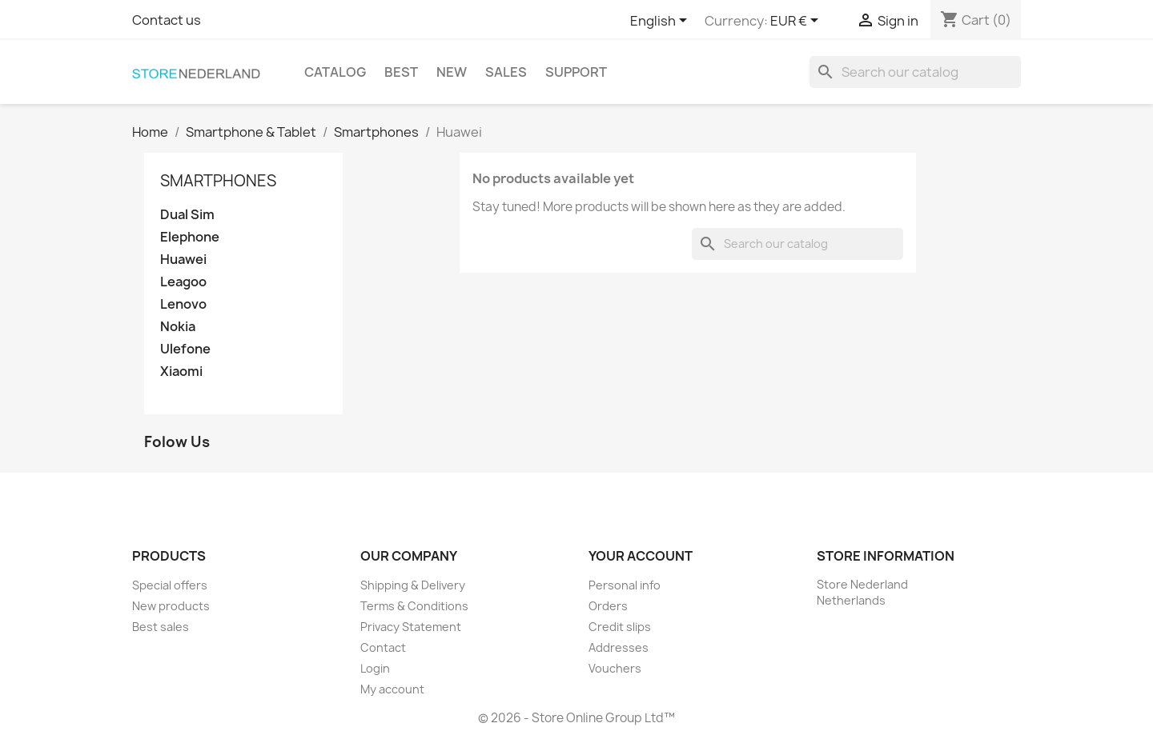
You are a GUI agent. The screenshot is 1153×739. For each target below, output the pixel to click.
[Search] (915, 72)
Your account (641, 556)
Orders (608, 605)
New (451, 72)
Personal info (625, 585)
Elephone (189, 237)
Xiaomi (181, 371)
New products (171, 605)
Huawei (183, 259)
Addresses (619, 647)
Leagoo (183, 282)
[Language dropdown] (661, 21)
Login (375, 668)
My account (392, 689)
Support (576, 72)
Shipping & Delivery (412, 585)
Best (401, 72)
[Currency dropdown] (797, 21)
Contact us (166, 20)
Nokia (177, 326)
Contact (383, 647)
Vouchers (615, 668)
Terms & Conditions (414, 605)
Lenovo (183, 304)
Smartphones (218, 180)
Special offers (169, 585)
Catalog (335, 72)
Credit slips (620, 626)
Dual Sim (187, 214)
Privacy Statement (410, 626)
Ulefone (185, 349)
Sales (506, 72)
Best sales (160, 626)
